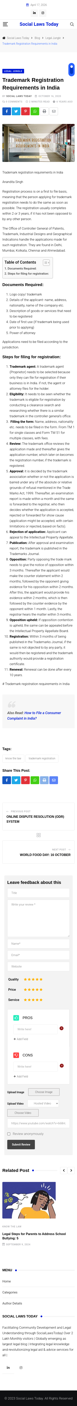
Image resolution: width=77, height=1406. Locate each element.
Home (6, 1281)
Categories (9, 1292)
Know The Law (12, 1226)
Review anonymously (28, 1134)
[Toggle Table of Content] (44, 262)
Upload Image (15, 1092)
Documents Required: (22, 268)
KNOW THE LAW (13, 758)
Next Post (59, 849)
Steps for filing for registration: (28, 273)
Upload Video (15, 1103)
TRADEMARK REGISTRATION (42, 758)
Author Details (12, 1303)
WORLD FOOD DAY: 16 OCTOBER (45, 855)
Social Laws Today (39, 24)
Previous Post (21, 811)
